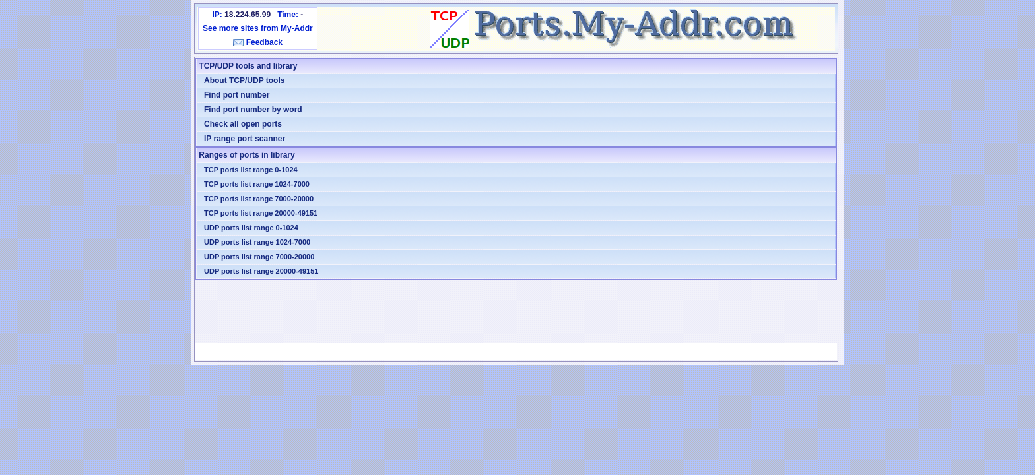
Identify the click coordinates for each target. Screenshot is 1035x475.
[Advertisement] (516, 311)
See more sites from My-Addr (258, 28)
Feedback (264, 42)
